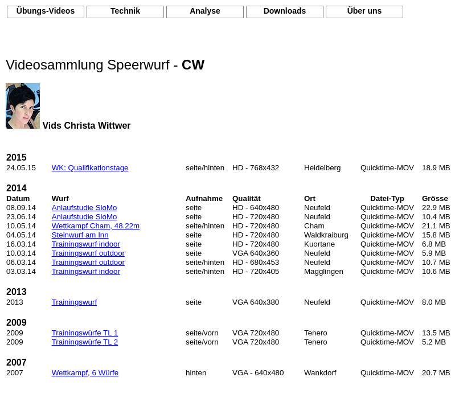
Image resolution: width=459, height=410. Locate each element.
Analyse (205, 10)
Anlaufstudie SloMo (84, 207)
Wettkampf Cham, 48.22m (96, 226)
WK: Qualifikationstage (90, 167)
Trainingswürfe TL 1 (85, 333)
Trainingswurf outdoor (88, 253)
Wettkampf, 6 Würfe (85, 372)
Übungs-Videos (46, 10)
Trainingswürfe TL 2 (85, 342)
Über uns (364, 10)
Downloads (285, 10)
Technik (125, 10)
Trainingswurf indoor (86, 244)
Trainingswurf (74, 302)
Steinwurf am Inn (80, 235)
